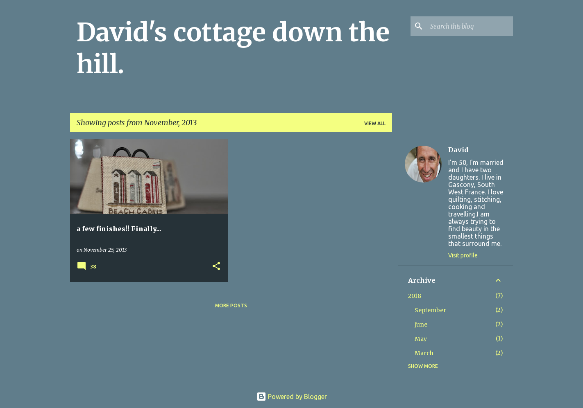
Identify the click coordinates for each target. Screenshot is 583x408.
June (421, 324)
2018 (414, 296)
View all (375, 123)
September (430, 310)
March (424, 353)
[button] (216, 266)
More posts (231, 305)
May (421, 339)
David (458, 150)
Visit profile (463, 255)
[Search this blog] (470, 26)
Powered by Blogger (291, 396)
